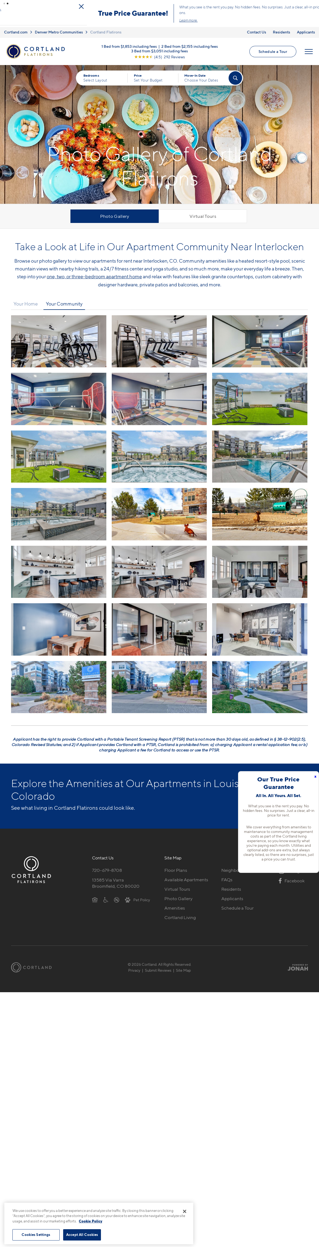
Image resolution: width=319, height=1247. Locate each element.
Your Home (25, 301)
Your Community (64, 301)
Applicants (306, 29)
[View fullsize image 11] (259, 511)
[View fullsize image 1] (159, 338)
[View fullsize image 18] (58, 684)
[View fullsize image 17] (259, 626)
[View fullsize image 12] (58, 569)
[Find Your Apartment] (235, 75)
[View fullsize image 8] (259, 454)
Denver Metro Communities (59, 29)
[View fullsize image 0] (58, 338)
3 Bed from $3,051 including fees (159, 47)
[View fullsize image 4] (159, 396)
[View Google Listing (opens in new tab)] (159, 53)
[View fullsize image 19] (159, 684)
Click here (191, 16)
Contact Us (256, 29)
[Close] (185, 1211)
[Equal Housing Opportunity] (95, 897)
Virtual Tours (202, 213)
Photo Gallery (114, 213)
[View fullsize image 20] (259, 684)
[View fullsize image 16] (159, 626)
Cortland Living (180, 914)
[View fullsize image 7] (159, 454)
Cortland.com (16, 29)
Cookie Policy (90, 1221)
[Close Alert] (313, 5)
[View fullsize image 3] (58, 396)
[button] (4, 3)
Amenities (174, 905)
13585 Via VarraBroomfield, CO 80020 (116, 880)
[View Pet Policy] (137, 897)
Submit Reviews (158, 967)
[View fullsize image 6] (58, 454)
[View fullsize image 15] (58, 626)
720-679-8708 (107, 867)
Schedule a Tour (273, 48)
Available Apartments (186, 876)
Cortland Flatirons (105, 29)
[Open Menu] (309, 48)
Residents (281, 29)
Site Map (183, 967)
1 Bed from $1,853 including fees (129, 43)
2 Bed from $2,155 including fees (189, 43)
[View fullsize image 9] (58, 511)
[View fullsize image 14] (259, 569)
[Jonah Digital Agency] (295, 964)
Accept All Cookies (82, 1234)
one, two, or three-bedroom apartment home (94, 274)
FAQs (226, 876)
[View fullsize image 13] (159, 569)
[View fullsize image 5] (259, 396)
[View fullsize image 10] (159, 511)
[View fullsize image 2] (259, 338)
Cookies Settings (36, 1234)
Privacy (134, 967)
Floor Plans (175, 867)
